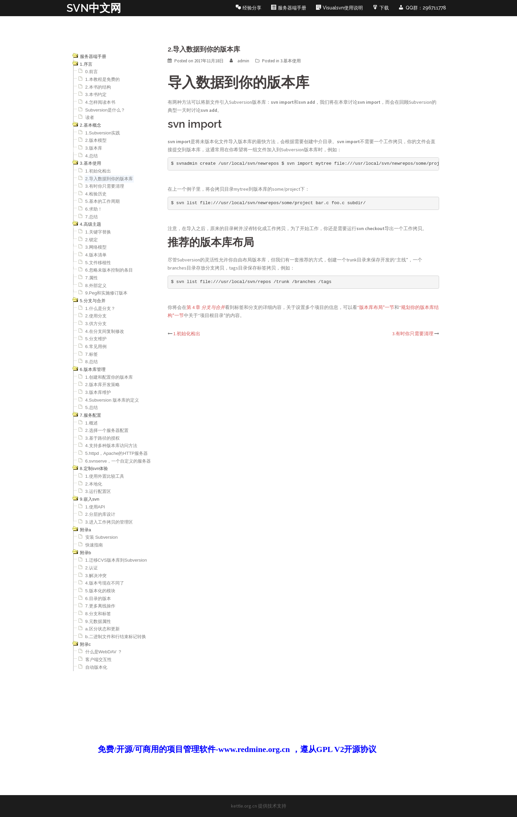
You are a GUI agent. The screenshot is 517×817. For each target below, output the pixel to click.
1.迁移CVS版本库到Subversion (116, 560)
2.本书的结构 (98, 87)
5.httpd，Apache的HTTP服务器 (116, 453)
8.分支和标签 (98, 613)
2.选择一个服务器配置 (106, 430)
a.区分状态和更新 (102, 628)
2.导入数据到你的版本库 (109, 178)
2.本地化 (93, 483)
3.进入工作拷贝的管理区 (109, 522)
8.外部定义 (96, 285)
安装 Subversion (101, 537)
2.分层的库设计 (100, 514)
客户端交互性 (98, 659)
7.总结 (91, 216)
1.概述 (91, 423)
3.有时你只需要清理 (104, 186)
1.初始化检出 (98, 171)
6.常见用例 (96, 346)
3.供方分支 (96, 323)
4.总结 (91, 155)
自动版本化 (96, 667)
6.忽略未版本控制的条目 (109, 270)
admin (243, 61)
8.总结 (91, 361)
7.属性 (91, 277)
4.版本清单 (96, 254)
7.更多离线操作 (100, 605)
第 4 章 (205, 307)
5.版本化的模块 (100, 590)
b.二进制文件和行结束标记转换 (115, 636)
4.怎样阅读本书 (100, 102)
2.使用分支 (96, 315)
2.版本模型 (96, 140)
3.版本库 (93, 148)
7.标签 (91, 354)
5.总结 (91, 407)
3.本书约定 (96, 94)
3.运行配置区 (98, 491)
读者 (89, 117)
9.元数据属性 (98, 621)
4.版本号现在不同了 (104, 583)
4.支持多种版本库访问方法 (111, 445)
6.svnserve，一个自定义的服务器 (118, 461)
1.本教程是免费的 (102, 79)
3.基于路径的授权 (102, 438)
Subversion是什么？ (105, 110)
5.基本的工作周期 (102, 201)
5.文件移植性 (98, 262)
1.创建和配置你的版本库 (109, 377)
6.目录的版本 (98, 598)
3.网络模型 (96, 247)
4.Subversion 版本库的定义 (112, 400)
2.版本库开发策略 (102, 384)
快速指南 (94, 544)
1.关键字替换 (98, 231)
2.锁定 (91, 239)
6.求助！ (93, 209)
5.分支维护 (96, 338)
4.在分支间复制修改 (104, 331)
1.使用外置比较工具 (104, 476)
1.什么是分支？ (100, 308)
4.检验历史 (96, 193)
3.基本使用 (290, 61)
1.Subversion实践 (102, 132)
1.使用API (95, 506)
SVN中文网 (93, 8)
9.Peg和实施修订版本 (106, 292)
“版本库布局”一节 (375, 307)
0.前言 (91, 71)
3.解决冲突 (96, 575)
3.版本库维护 (98, 392)
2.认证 (91, 567)
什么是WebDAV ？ (103, 651)
